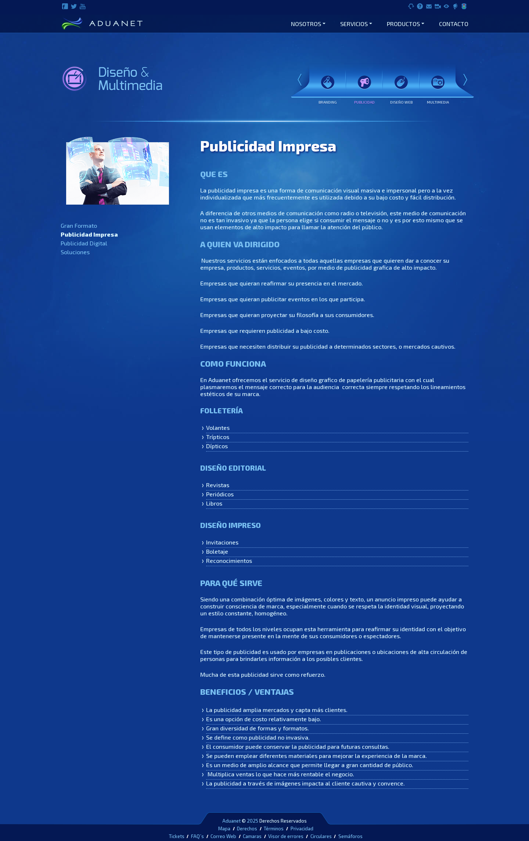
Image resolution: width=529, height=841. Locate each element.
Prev (299, 80)
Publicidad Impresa (89, 234)
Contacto (453, 23)
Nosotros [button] (306, 23)
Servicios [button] (354, 23)
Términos (274, 828)
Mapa (224, 828)
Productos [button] (403, 23)
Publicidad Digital (84, 243)
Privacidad (302, 828)
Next (465, 80)
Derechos (247, 828)
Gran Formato (79, 225)
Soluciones (75, 251)
